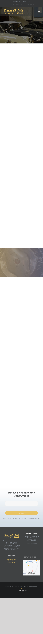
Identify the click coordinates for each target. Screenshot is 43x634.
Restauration (11, 559)
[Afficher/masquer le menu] (39, 11)
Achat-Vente (11, 563)
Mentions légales (19, 588)
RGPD (26, 588)
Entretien (11, 561)
